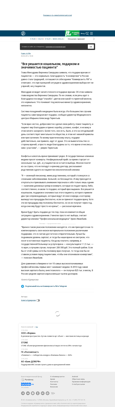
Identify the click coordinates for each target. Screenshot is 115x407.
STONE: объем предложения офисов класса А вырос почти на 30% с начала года (51, 345)
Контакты (54, 382)
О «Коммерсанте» (57, 376)
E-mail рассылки (78, 384)
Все (37, 327)
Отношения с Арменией (76, 39)
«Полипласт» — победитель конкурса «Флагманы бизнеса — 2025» (46, 355)
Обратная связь (78, 379)
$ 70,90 (32, 39)
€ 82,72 (40, 39)
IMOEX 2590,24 (58, 39)
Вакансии (54, 387)
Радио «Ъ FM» (26, 53)
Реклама (53, 384)
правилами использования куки (56, 47)
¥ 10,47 (47, 39)
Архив (52, 379)
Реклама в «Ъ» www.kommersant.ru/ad (57, 15)
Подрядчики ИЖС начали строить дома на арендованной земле (45, 364)
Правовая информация (81, 382)
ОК (91, 46)
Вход (83, 33)
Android (75, 376)
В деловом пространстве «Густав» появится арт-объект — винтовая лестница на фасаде (55, 336)
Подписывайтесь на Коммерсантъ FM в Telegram (46, 286)
